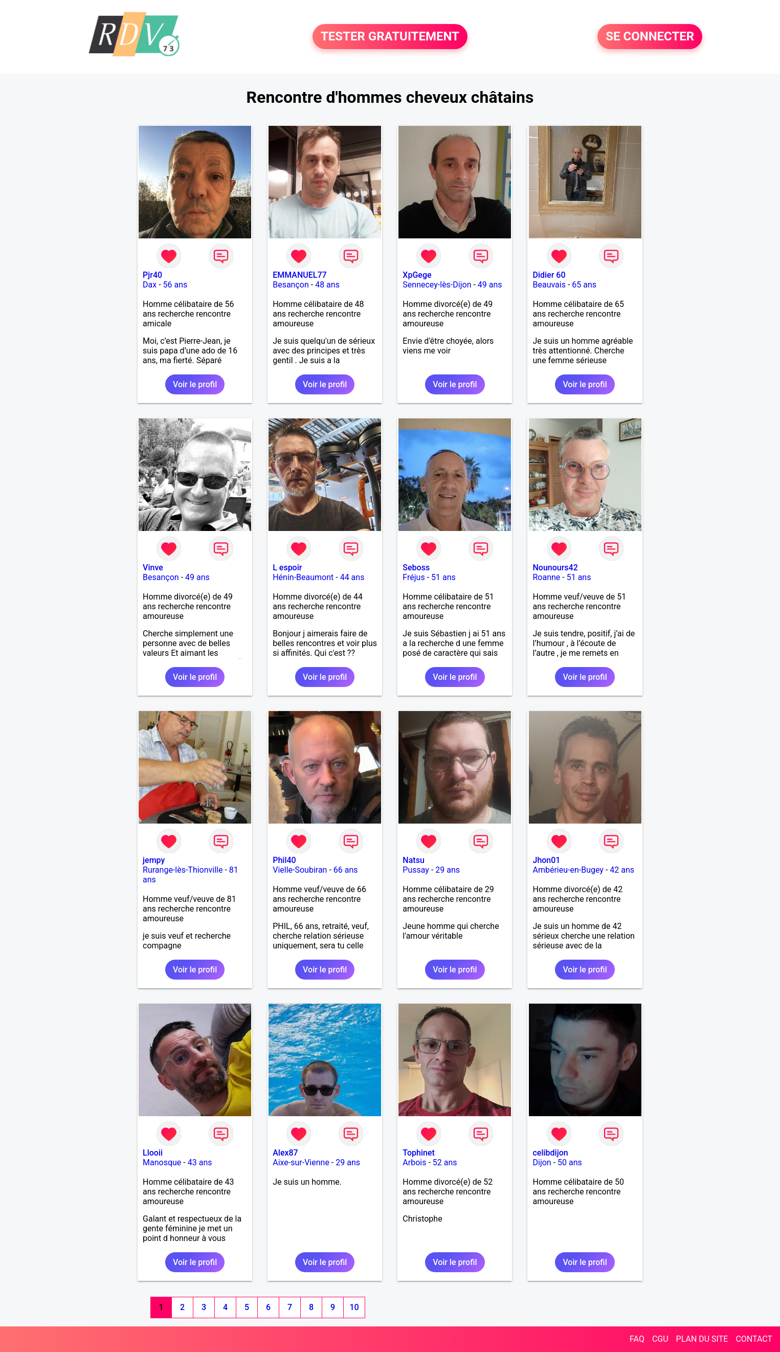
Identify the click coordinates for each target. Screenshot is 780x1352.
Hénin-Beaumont (303, 577)
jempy (154, 860)
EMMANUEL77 (299, 275)
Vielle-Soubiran (300, 870)
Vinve (153, 567)
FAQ (637, 1339)
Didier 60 (548, 275)
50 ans (570, 1162)
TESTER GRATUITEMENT (390, 37)
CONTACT (754, 1339)
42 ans (622, 870)
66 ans (345, 870)
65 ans (584, 285)
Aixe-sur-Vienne (301, 1162)
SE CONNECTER (650, 37)
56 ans (175, 285)
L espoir (287, 567)
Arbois (414, 1162)
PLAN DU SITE (702, 1339)
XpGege (417, 275)
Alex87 (285, 1153)
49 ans (490, 285)
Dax (150, 285)
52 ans (445, 1162)
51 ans (443, 577)
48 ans (327, 285)
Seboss (416, 567)
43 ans (200, 1162)
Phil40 (284, 860)
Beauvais (548, 285)
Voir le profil (195, 384)
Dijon (541, 1162)
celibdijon (550, 1153)
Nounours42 (554, 567)
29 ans (447, 870)
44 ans (352, 577)
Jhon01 (546, 860)
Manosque (162, 1162)
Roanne (546, 577)
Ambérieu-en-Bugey (567, 870)
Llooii (153, 1153)
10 (354, 1307)
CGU (660, 1339)
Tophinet (419, 1153)
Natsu (413, 860)
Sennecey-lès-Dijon (437, 285)
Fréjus (414, 577)
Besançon (291, 285)
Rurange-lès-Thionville (182, 870)
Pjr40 (152, 275)
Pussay (416, 870)
